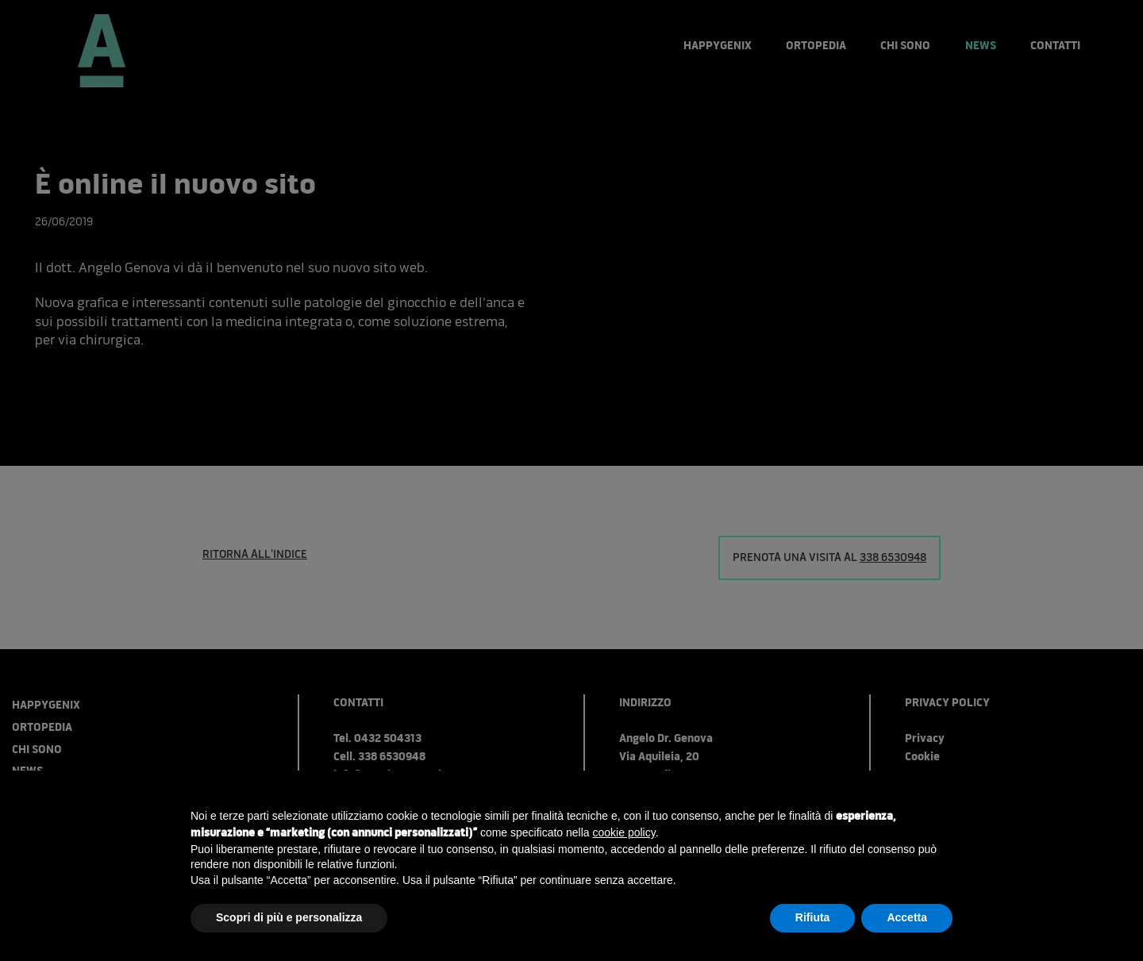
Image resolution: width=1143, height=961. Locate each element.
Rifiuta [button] (812, 917)
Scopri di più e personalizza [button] (289, 917)
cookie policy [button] (624, 832)
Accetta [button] (907, 917)
